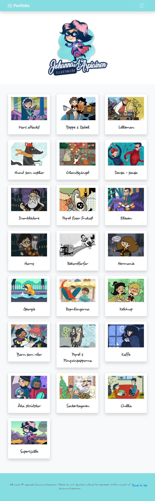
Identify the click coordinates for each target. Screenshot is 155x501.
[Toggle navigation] (141, 6)
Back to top (139, 485)
